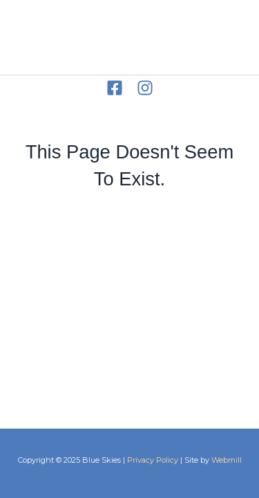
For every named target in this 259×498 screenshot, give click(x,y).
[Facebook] (114, 88)
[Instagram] (145, 88)
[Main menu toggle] (227, 37)
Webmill (226, 460)
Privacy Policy (152, 460)
